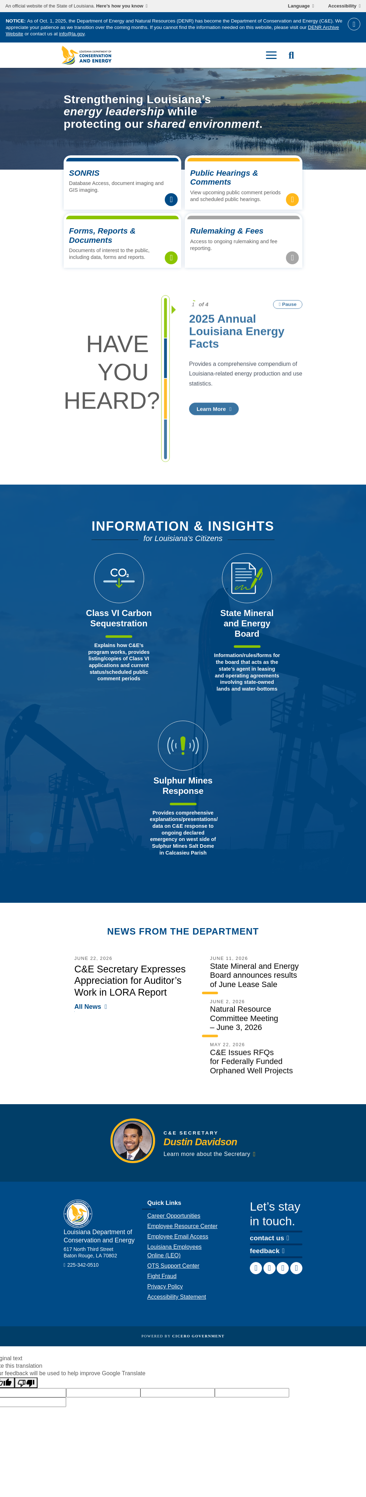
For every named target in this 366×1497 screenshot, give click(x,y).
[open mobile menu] (271, 55)
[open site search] (291, 55)
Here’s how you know (119, 6)
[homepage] (86, 55)
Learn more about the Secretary (207, 1159)
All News (87, 1011)
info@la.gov (71, 33)
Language (299, 6)
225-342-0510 (83, 1270)
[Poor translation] (26, 1382)
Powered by (183, 1336)
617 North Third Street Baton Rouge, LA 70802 (90, 1257)
